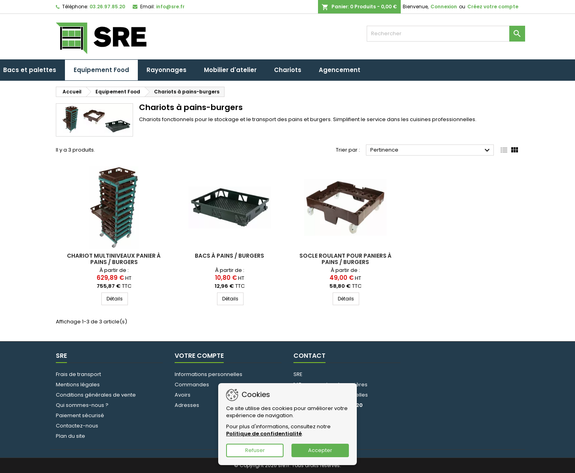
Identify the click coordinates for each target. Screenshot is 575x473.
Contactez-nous (77, 425)
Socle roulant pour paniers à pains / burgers (345, 259)
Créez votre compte (492, 6)
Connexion (443, 6)
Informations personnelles (208, 374)
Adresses (187, 405)
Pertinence (431, 150)
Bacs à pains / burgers (229, 256)
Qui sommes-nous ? (82, 405)
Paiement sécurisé (80, 415)
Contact (309, 355)
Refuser (255, 450)
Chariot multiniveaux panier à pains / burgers (114, 259)
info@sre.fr (170, 6)
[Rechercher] (446, 34)
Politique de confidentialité (264, 433)
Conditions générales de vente (96, 395)
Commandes (192, 384)
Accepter (320, 450)
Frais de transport (78, 374)
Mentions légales (78, 384)
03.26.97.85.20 (107, 6)
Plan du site (70, 436)
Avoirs (182, 395)
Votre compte (199, 355)
